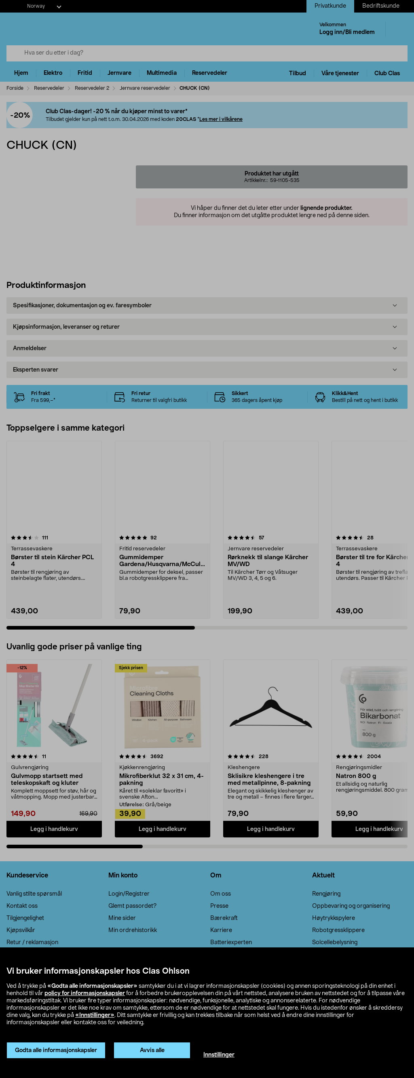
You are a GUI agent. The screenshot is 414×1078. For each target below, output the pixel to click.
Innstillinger (218, 1055)
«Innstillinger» (94, 1015)
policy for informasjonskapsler (84, 993)
